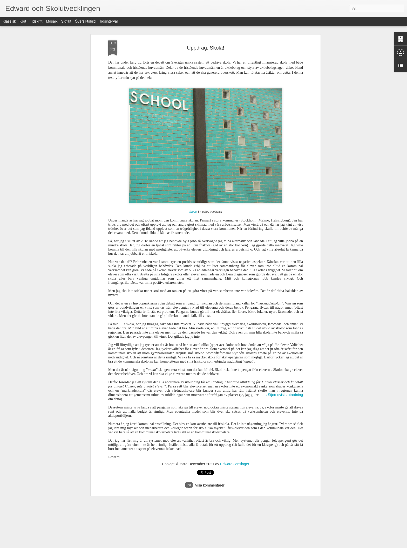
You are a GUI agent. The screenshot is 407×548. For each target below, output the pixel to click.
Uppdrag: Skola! (205, 48)
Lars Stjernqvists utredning (281, 395)
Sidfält (66, 21)
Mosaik (51, 21)
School (193, 211)
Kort (22, 21)
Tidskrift (36, 21)
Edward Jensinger (234, 464)
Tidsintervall (108, 21)
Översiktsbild (85, 21)
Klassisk (9, 21)
